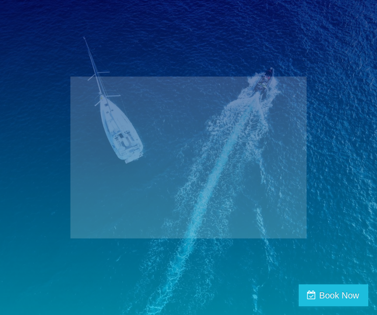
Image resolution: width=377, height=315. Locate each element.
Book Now (339, 295)
